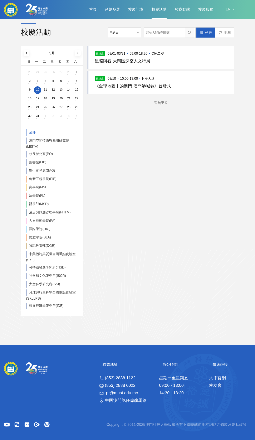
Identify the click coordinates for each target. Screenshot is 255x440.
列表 (208, 32)
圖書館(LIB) (37, 162)
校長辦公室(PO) (41, 154)
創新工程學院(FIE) (43, 179)
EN (228, 9)
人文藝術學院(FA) (42, 220)
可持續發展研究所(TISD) (47, 267)
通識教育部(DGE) (42, 245)
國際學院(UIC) (39, 229)
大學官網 (217, 378)
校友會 (215, 385)
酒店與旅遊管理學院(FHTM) (49, 212)
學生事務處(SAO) (42, 170)
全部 (32, 132)
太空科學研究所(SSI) (44, 284)
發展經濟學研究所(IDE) (46, 306)
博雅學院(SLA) (40, 237)
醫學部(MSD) (39, 204)
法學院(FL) (37, 195)
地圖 (227, 32)
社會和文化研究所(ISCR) (47, 275)
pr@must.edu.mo (122, 393)
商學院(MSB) (38, 187)
